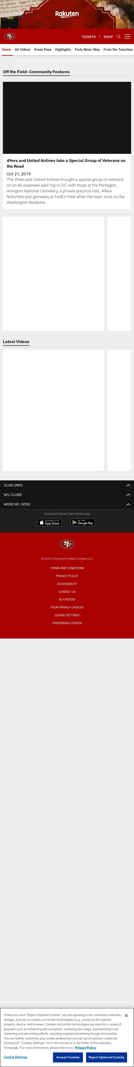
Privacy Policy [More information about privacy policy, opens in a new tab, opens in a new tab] (85, 1048)
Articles (67, 673)
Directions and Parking (67, 763)
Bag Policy (67, 737)
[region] (67, 1037)
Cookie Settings (15, 1057)
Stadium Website (67, 729)
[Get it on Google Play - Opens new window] (82, 960)
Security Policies (67, 771)
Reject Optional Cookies (106, 1057)
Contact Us (67, 635)
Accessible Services (67, 754)
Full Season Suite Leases (67, 792)
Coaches (67, 911)
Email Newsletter (67, 652)
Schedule (67, 894)
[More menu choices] (127, 36)
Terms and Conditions (67, 1003)
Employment (67, 644)
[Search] (119, 36)
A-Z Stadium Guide (67, 746)
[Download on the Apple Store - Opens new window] (49, 959)
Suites (67, 784)
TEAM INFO (67, 877)
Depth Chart (67, 902)
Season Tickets (67, 839)
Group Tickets (67, 864)
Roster (67, 886)
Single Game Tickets (67, 856)
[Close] (126, 1015)
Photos (67, 690)
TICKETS (67, 822)
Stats (67, 919)
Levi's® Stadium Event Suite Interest (67, 809)
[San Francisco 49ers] (67, 980)
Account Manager (67, 830)
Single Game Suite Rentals (67, 801)
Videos (67, 682)
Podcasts (67, 699)
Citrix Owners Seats (67, 847)
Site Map (67, 707)
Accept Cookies (68, 1057)
